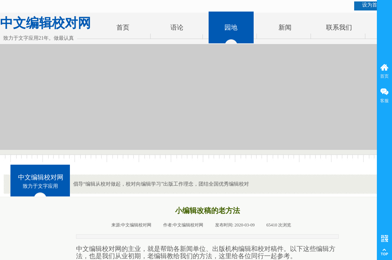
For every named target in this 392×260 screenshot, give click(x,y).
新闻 (285, 27)
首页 (122, 27)
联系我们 (339, 27)
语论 (176, 27)
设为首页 (372, 5)
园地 (230, 27)
